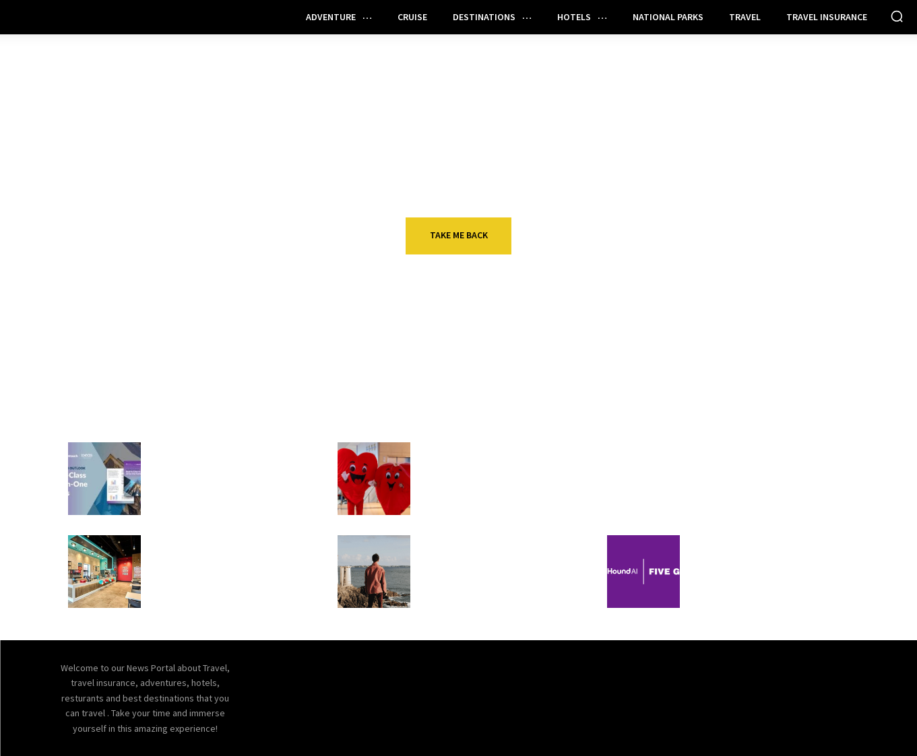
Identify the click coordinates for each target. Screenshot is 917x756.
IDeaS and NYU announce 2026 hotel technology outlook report (220, 485)
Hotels (173, 450)
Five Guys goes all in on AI (760, 562)
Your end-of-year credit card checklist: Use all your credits (770, 477)
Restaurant (186, 543)
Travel (442, 450)
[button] (897, 16)
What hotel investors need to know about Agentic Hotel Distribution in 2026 (501, 578)
